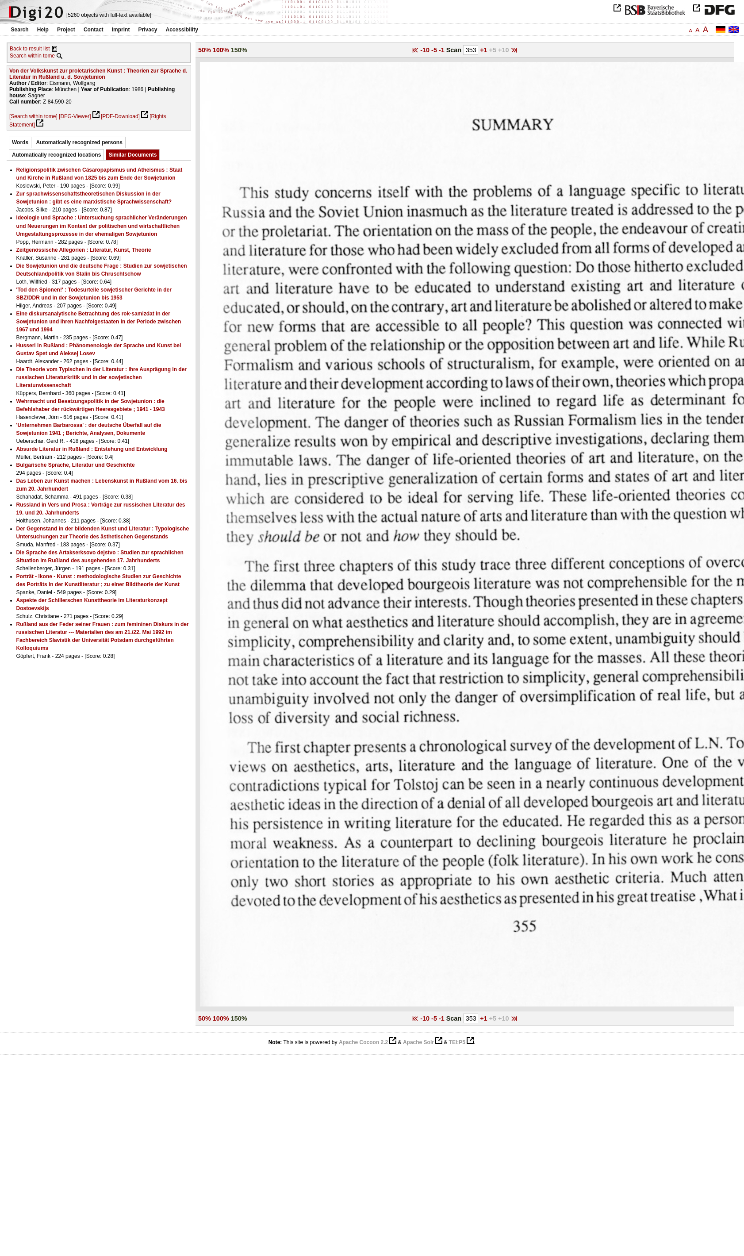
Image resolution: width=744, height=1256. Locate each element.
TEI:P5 (457, 1042)
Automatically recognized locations (56, 155)
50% (204, 50)
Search (20, 30)
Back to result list (30, 49)
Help (43, 30)
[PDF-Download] (120, 116)
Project (66, 30)
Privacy (147, 30)
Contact (94, 30)
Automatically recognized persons (79, 142)
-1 (442, 50)
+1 (484, 50)
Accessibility (182, 30)
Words (20, 142)
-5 (435, 50)
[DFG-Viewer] (75, 116)
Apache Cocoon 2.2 (363, 1042)
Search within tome (32, 56)
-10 (425, 50)
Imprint (121, 30)
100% (221, 50)
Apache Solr (418, 1042)
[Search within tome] (33, 116)
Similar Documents (133, 155)
